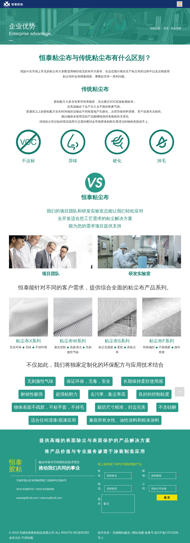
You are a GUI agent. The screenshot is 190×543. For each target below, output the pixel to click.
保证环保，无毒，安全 (88, 381)
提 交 (167, 497)
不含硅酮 (167, 407)
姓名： (100, 473)
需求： (99, 501)
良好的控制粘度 (154, 394)
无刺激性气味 (40, 381)
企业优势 (176, 28)
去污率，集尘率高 (108, 394)
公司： (145, 486)
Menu (180, 3)
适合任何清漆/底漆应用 (53, 420)
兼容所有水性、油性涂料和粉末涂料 (124, 420)
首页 (166, 28)
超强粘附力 (67, 394)
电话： (100, 486)
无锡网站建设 (121, 532)
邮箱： (145, 473)
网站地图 (138, 532)
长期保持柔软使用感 (143, 381)
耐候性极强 (32, 394)
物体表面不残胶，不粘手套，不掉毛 (49, 407)
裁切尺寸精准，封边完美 (121, 407)
